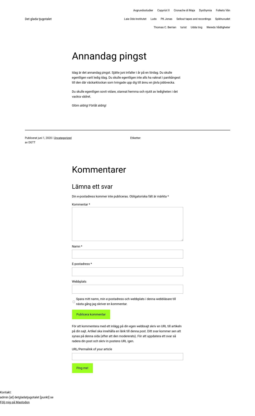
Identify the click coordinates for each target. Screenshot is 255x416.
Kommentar (81, 204)
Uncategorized (63, 138)
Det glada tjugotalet (38, 19)
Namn (77, 246)
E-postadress (82, 264)
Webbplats (79, 281)
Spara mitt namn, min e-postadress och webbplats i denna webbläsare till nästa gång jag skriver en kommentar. (126, 301)
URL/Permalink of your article (92, 349)
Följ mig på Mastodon (15, 402)
